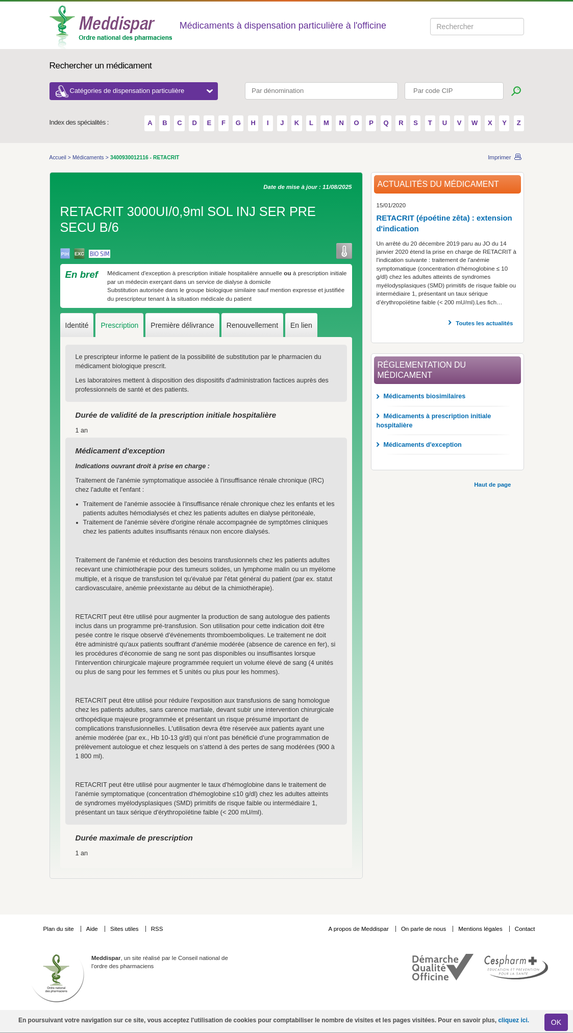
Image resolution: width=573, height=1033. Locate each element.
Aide (92, 929)
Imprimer (499, 157)
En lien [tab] (301, 325)
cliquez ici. (513, 1020)
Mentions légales (481, 929)
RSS (157, 929)
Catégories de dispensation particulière (141, 90)
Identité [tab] (77, 325)
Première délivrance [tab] (182, 325)
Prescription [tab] (119, 325)
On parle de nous (423, 929)
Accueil (58, 157)
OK (556, 1022)
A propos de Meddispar (358, 929)
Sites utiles (125, 929)
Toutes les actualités (484, 323)
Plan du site (59, 929)
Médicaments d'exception (423, 444)
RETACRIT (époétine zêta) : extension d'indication (444, 223)
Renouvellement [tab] (252, 325)
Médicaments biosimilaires (425, 396)
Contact (525, 929)
